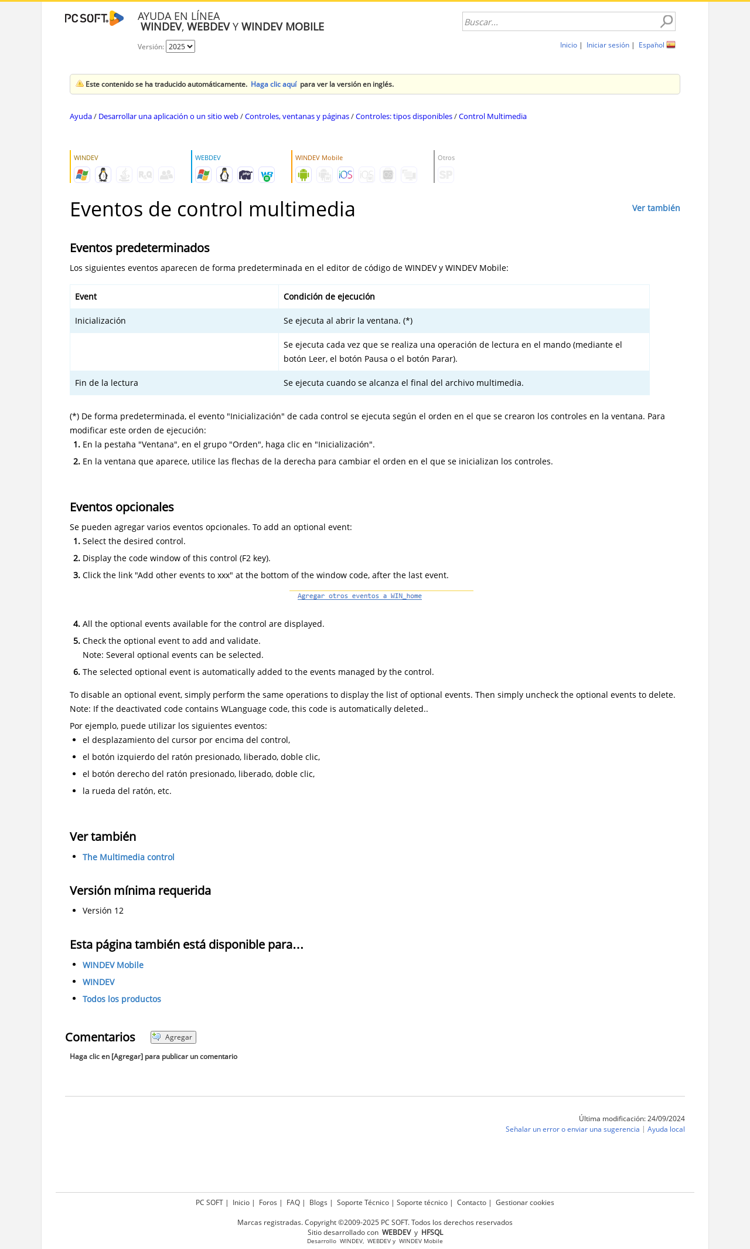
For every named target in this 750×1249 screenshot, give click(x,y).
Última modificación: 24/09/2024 (632, 1119)
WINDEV (98, 981)
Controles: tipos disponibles (404, 116)
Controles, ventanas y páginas (297, 116)
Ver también (656, 207)
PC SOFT (209, 1202)
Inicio (568, 45)
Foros (268, 1202)
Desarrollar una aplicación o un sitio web (168, 116)
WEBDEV (379, 1241)
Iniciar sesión (608, 45)
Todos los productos (122, 998)
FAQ (293, 1202)
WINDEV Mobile (113, 964)
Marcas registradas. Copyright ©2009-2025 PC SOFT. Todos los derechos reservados (375, 1222)
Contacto (471, 1202)
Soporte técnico (422, 1202)
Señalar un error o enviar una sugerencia (573, 1129)
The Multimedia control (129, 857)
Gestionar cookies (525, 1202)
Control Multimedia (493, 116)
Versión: (152, 47)
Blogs (318, 1202)
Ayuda (81, 116)
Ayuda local (666, 1129)
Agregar (172, 1037)
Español (651, 45)
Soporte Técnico (363, 1202)
